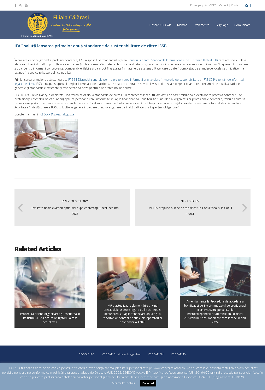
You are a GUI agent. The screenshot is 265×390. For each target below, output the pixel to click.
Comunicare (242, 25)
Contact (236, 5)
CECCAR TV (178, 354)
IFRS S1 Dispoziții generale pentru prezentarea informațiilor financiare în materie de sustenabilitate (133, 80)
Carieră (223, 5)
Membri (182, 25)
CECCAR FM (156, 354)
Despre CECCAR (160, 25)
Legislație (222, 25)
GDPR (213, 5)
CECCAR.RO (87, 354)
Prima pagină (198, 5)
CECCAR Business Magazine (57, 114)
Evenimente (201, 25)
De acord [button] (148, 383)
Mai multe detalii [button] (123, 383)
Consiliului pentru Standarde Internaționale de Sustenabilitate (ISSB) (173, 60)
